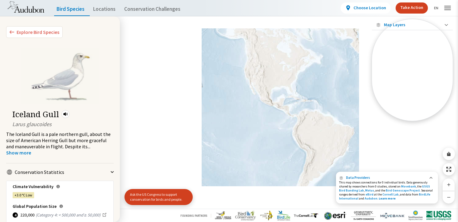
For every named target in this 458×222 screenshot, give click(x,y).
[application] (229, 111)
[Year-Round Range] (412, 117)
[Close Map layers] (412, 24)
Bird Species (72, 9)
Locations (110, 9)
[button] (65, 114)
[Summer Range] (412, 96)
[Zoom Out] (449, 197)
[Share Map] (449, 154)
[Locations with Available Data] (412, 64)
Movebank (408, 186)
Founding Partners (193, 215)
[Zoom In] (449, 185)
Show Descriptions (412, 122)
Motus (369, 190)
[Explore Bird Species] (34, 32)
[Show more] (18, 153)
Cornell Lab (390, 194)
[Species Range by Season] (412, 85)
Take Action (406, 7)
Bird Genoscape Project (403, 190)
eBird (369, 194)
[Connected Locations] (412, 74)
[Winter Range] (412, 106)
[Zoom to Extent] (449, 169)
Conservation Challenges (162, 9)
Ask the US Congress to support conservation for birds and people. (156, 197)
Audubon (371, 198)
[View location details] (360, 8)
